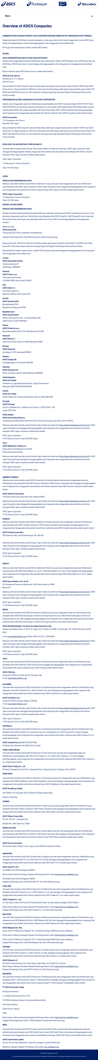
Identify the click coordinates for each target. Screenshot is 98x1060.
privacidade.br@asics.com (17, 637)
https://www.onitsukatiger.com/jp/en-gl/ (74, 425)
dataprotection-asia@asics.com (66, 874)
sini (8, 48)
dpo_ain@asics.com (51, 1047)
